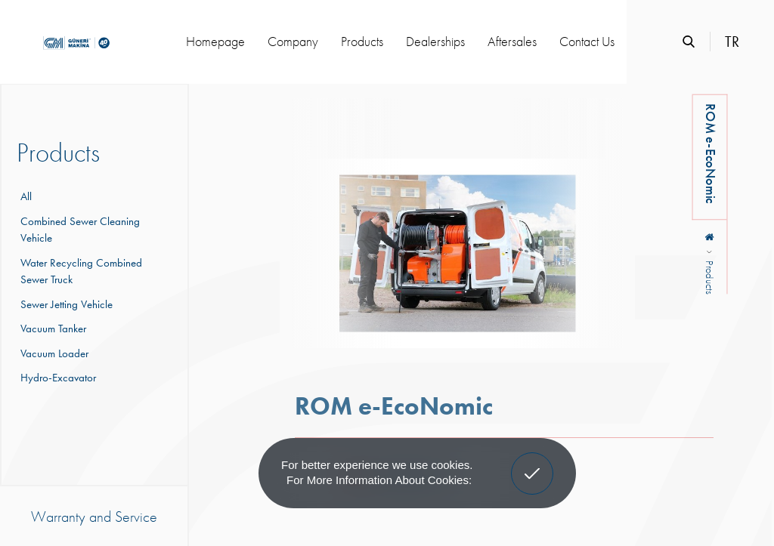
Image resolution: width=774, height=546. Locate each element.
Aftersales (512, 41)
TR (732, 41)
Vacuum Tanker (51, 328)
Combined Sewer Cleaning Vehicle (78, 230)
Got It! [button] (532, 462)
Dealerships (435, 41)
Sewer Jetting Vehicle (65, 304)
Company (293, 41)
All (26, 196)
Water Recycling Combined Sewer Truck (79, 271)
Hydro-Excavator (56, 377)
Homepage (215, 41)
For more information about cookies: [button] (379, 480)
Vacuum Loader (52, 353)
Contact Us (587, 41)
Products (362, 41)
